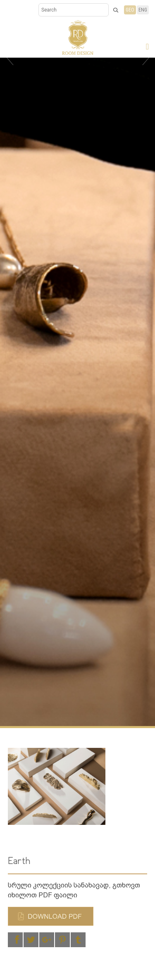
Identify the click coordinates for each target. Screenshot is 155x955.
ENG (142, 10)
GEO (130, 10)
